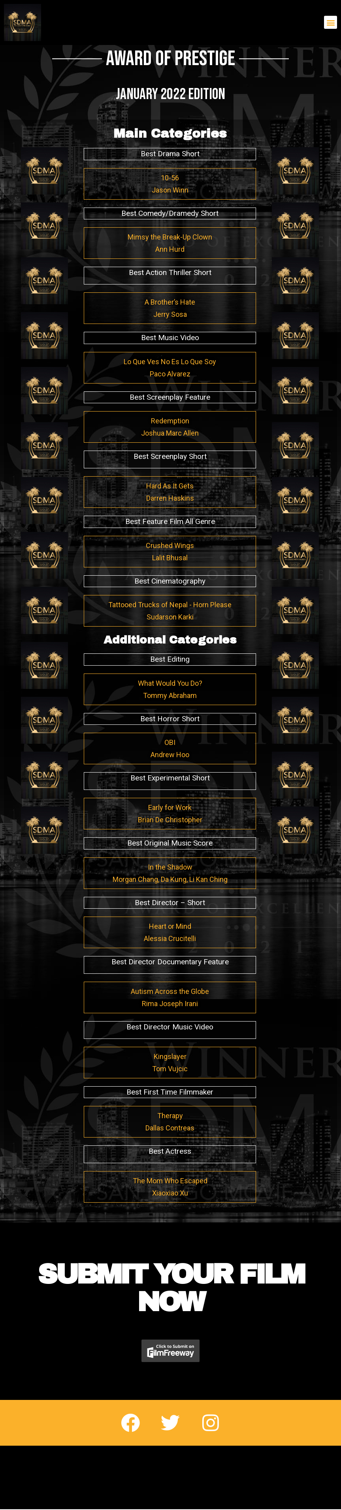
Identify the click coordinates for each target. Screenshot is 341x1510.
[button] (330, 22)
